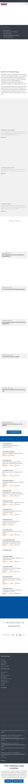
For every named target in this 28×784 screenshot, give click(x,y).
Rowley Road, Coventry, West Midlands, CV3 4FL (13, 473)
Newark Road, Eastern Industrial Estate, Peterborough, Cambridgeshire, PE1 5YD (12, 543)
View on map (3, 757)
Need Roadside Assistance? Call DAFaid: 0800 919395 (14, 624)
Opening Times (4, 663)
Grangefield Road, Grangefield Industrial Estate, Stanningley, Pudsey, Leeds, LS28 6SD (13, 493)
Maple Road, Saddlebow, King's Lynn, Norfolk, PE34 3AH (13, 483)
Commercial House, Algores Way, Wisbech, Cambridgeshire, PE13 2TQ (12, 591)
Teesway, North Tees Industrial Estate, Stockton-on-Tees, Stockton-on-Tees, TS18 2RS (12, 580)
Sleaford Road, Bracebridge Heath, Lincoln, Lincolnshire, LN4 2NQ (12, 512)
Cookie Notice (22, 777)
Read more (3, 137)
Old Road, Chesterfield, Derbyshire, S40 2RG (13, 453)
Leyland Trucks (4, 680)
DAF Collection (4, 677)
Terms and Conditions (5, 666)
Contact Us (3, 664)
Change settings (18, 781)
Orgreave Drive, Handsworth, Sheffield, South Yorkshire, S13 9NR (13, 559)
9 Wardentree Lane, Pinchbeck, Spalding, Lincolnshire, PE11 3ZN (12, 569)
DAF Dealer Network (5, 675)
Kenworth (3, 683)
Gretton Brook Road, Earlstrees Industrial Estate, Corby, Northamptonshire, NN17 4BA (12, 463)
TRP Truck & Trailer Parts (6, 678)
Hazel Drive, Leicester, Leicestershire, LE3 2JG (13, 503)
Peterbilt (2, 685)
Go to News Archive (14, 432)
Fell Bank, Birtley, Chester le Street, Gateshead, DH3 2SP (10, 445)
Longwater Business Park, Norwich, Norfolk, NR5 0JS (12, 532)
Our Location (3, 661)
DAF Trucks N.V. (4, 672)
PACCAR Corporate (5, 681)
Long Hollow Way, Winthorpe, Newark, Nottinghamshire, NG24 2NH (11, 522)
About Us (3, 659)
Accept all (8, 781)
